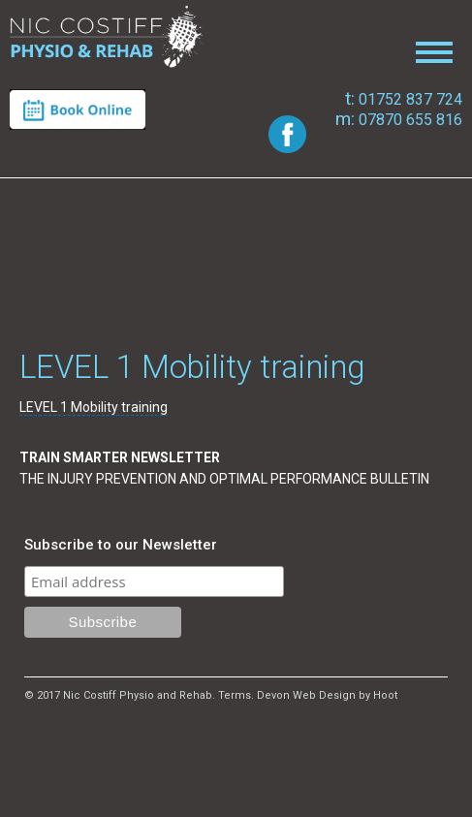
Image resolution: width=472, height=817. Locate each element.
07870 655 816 (398, 119)
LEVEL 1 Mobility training (93, 407)
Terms (234, 695)
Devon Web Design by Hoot (327, 695)
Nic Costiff (107, 37)
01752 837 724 (403, 99)
